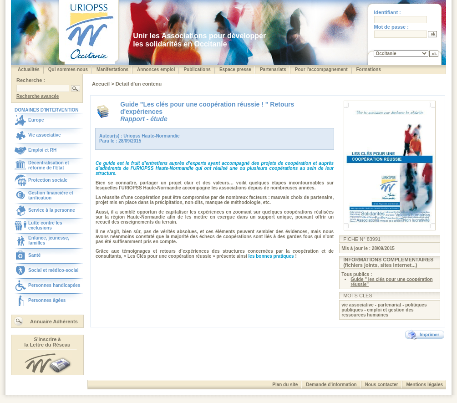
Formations (368, 69)
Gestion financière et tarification (50, 195)
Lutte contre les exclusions (45, 225)
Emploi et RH (42, 150)
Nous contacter (381, 384)
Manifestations (112, 69)
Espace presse (235, 69)
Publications (196, 69)
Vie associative (44, 135)
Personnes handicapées (54, 285)
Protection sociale (47, 180)
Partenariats (273, 69)
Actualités (29, 69)
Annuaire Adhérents (54, 321)
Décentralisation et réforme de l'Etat (48, 165)
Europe (36, 119)
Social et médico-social (53, 270)
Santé (34, 255)
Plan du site (285, 384)
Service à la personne (51, 210)
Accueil (101, 84)
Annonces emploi (156, 69)
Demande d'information (331, 384)
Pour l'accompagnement (321, 69)
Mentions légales (424, 384)
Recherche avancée (37, 96)
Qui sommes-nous (68, 69)
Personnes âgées (47, 300)
